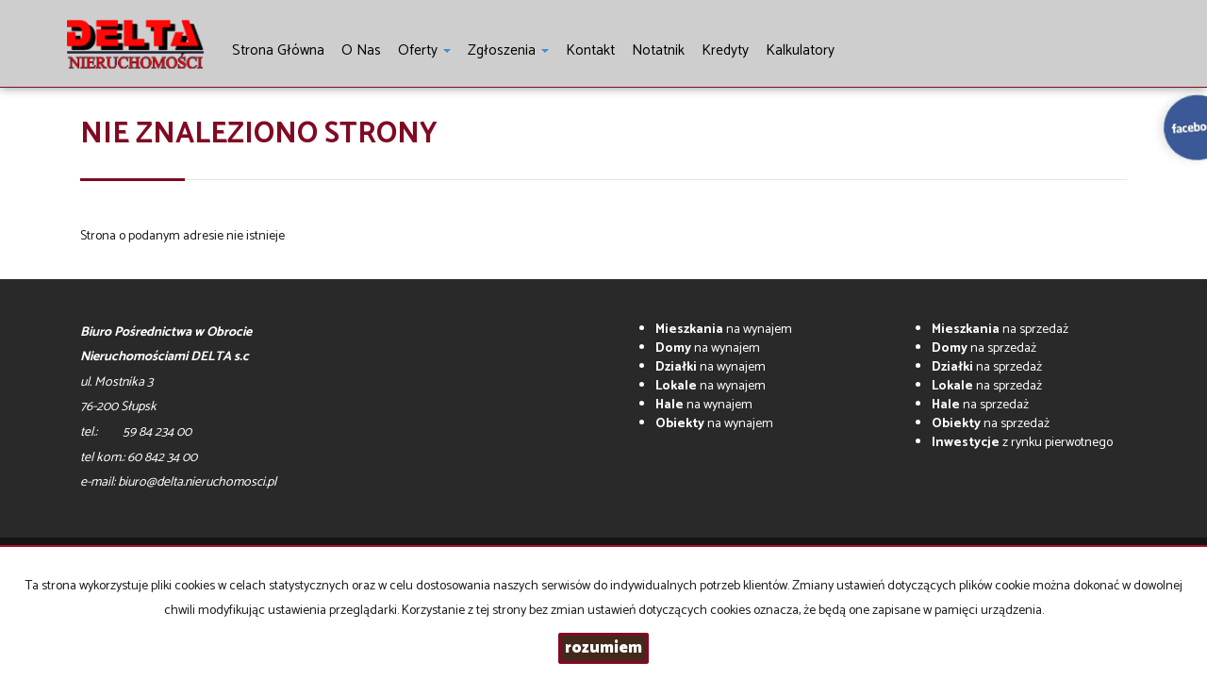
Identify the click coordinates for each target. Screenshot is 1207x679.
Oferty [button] (424, 50)
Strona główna (278, 50)
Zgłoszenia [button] (508, 50)
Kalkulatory (800, 50)
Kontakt (590, 50)
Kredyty (725, 50)
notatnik (658, 50)
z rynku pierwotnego (1022, 443)
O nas (361, 50)
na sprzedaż (1000, 329)
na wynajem (723, 329)
